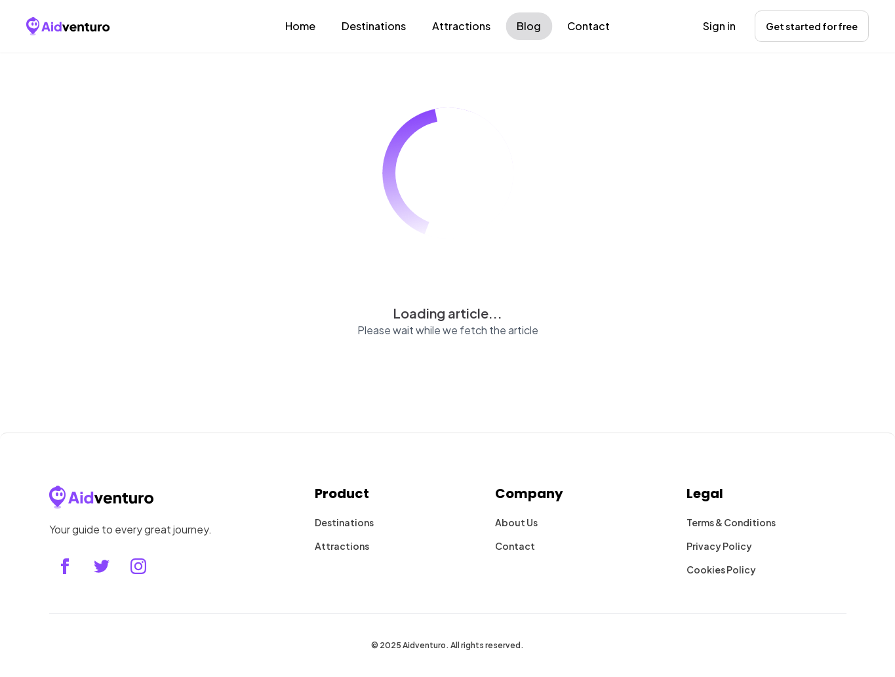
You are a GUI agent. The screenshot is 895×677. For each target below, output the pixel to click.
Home (300, 26)
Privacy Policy (719, 546)
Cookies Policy (721, 569)
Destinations (374, 26)
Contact (588, 26)
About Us (516, 522)
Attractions (461, 26)
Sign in (719, 26)
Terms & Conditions (731, 522)
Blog (529, 26)
